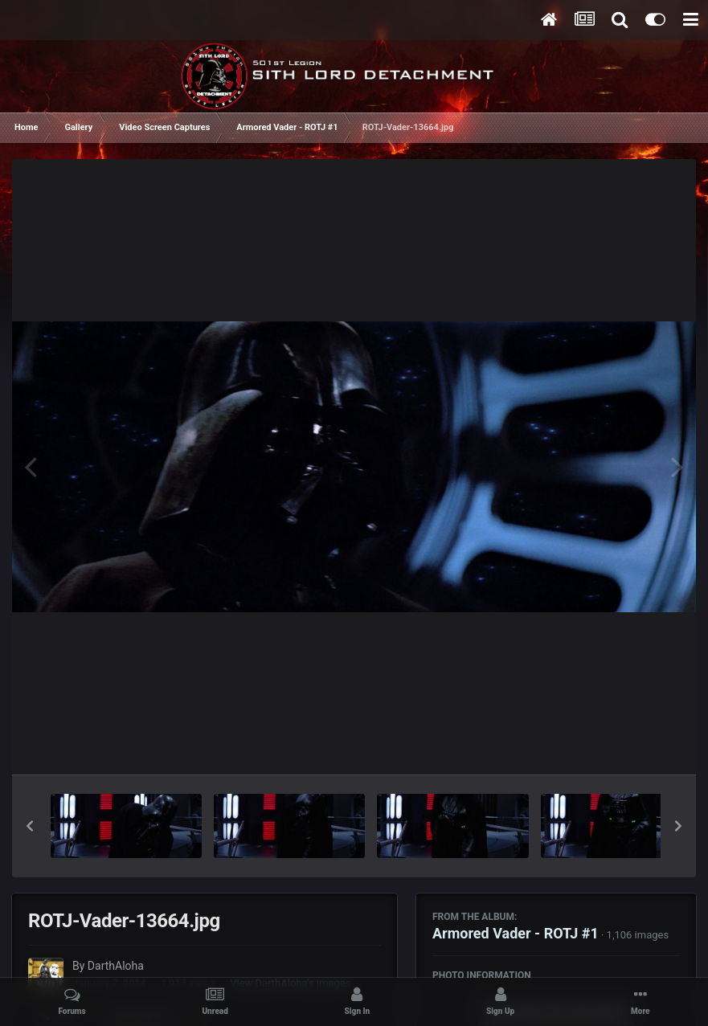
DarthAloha (116, 965)
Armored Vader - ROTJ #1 (515, 933)
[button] (29, 826)
